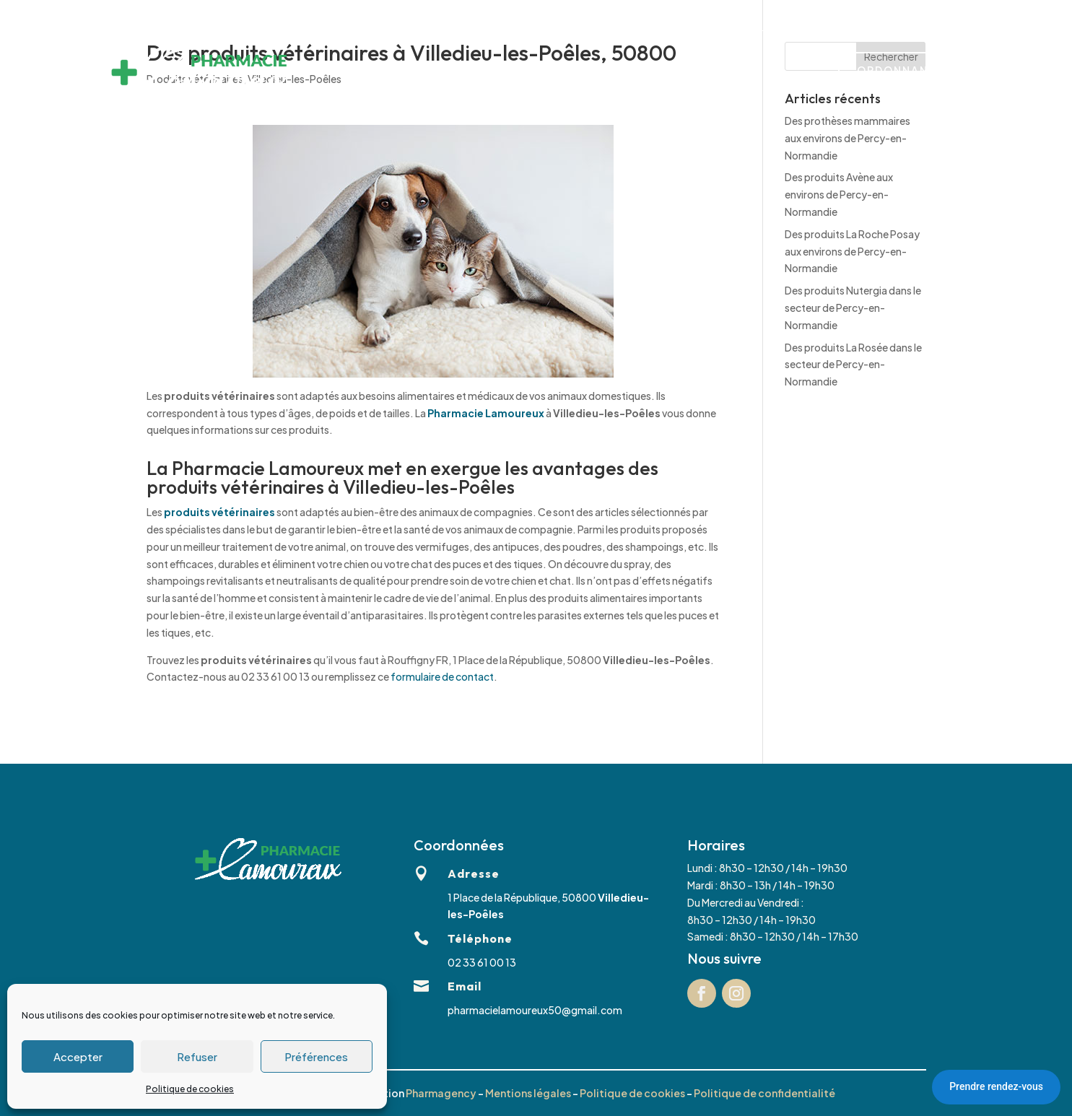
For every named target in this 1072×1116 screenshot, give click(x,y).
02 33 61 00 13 (505, 15)
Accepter (78, 1056)
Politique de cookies (190, 1089)
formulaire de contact (442, 676)
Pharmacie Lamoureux (485, 412)
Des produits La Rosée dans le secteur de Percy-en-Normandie (853, 364)
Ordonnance (901, 70)
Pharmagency (441, 1092)
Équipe (617, 72)
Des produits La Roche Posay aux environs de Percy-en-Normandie (852, 251)
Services (450, 72)
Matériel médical (536, 72)
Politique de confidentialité (764, 1092)
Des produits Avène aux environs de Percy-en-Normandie (839, 194)
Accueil (389, 72)
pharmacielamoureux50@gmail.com (535, 1009)
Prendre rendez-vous (996, 1086)
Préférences (316, 1056)
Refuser (197, 1056)
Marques (676, 72)
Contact (739, 72)
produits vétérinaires (219, 511)
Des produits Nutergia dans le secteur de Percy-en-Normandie (853, 307)
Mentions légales (528, 1092)
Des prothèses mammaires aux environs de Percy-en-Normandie (847, 138)
